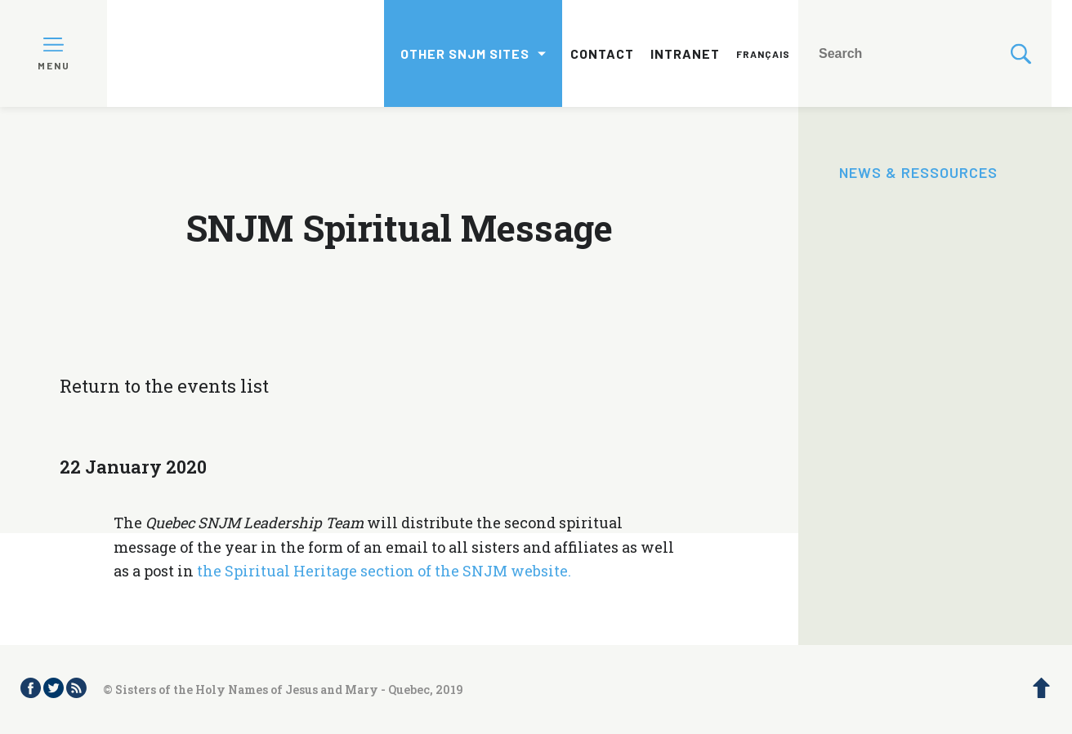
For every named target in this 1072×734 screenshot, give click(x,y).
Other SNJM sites (464, 53)
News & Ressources (918, 172)
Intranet (685, 53)
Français (763, 54)
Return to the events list (164, 386)
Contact (602, 53)
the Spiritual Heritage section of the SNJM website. (384, 571)
